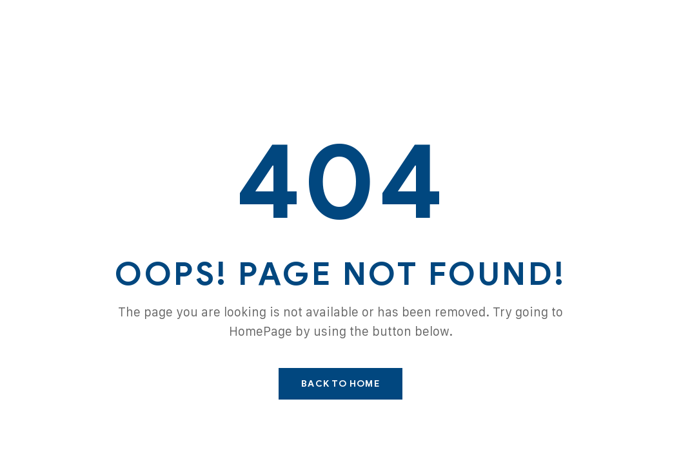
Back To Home (340, 383)
